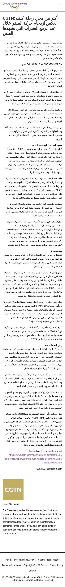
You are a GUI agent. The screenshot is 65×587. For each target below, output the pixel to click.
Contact (32, 570)
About (8, 559)
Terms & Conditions (11, 565)
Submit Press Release (48, 559)
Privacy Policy (56, 565)
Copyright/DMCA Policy (35, 565)
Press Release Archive (25, 559)
